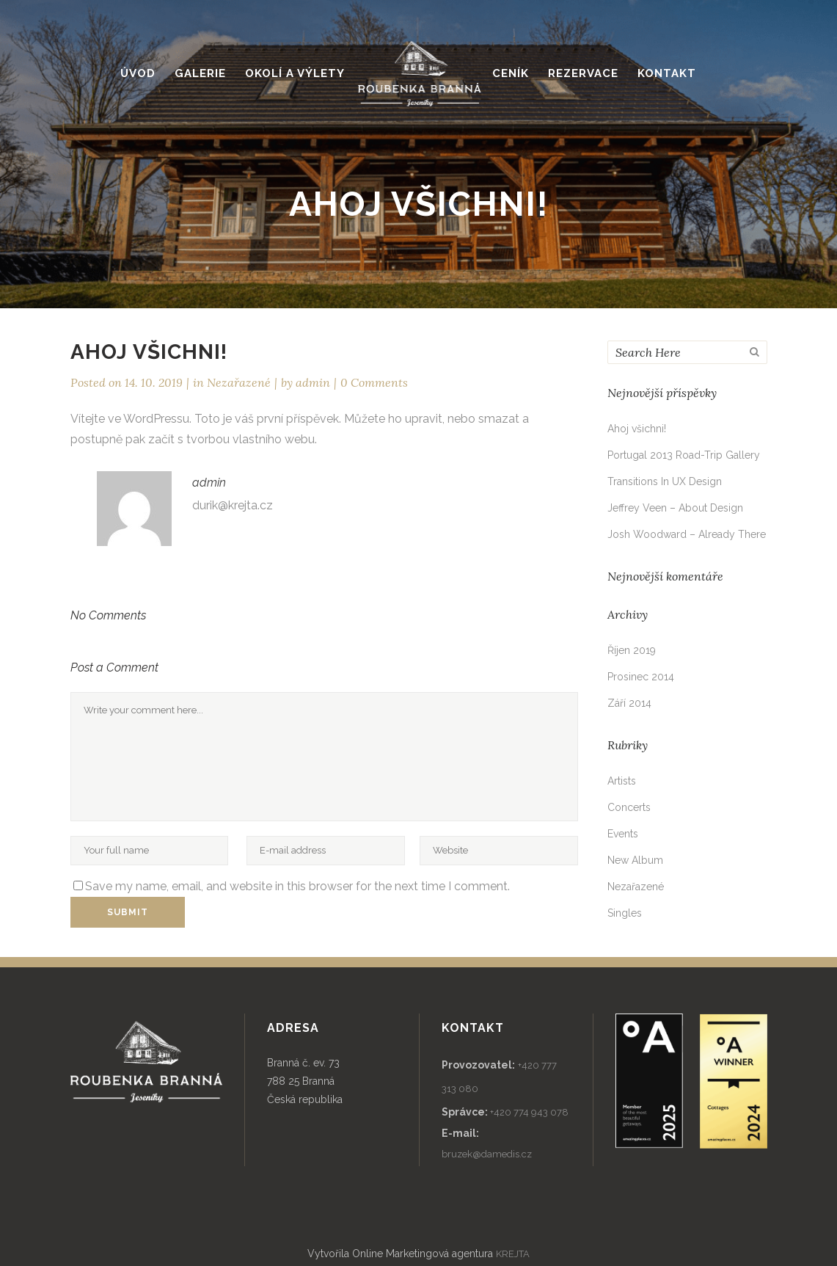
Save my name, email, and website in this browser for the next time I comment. (297, 886)
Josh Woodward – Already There (686, 534)
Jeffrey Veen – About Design (675, 508)
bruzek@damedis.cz (487, 1154)
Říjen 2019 (631, 650)
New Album (635, 860)
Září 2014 (629, 703)
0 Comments (374, 382)
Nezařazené (239, 382)
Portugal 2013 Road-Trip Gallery (683, 455)
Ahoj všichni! (636, 428)
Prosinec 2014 (640, 677)
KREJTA (513, 1253)
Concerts (629, 807)
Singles (624, 913)
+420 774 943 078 (529, 1112)
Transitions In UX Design (664, 481)
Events (622, 834)
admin (313, 382)
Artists (621, 781)
